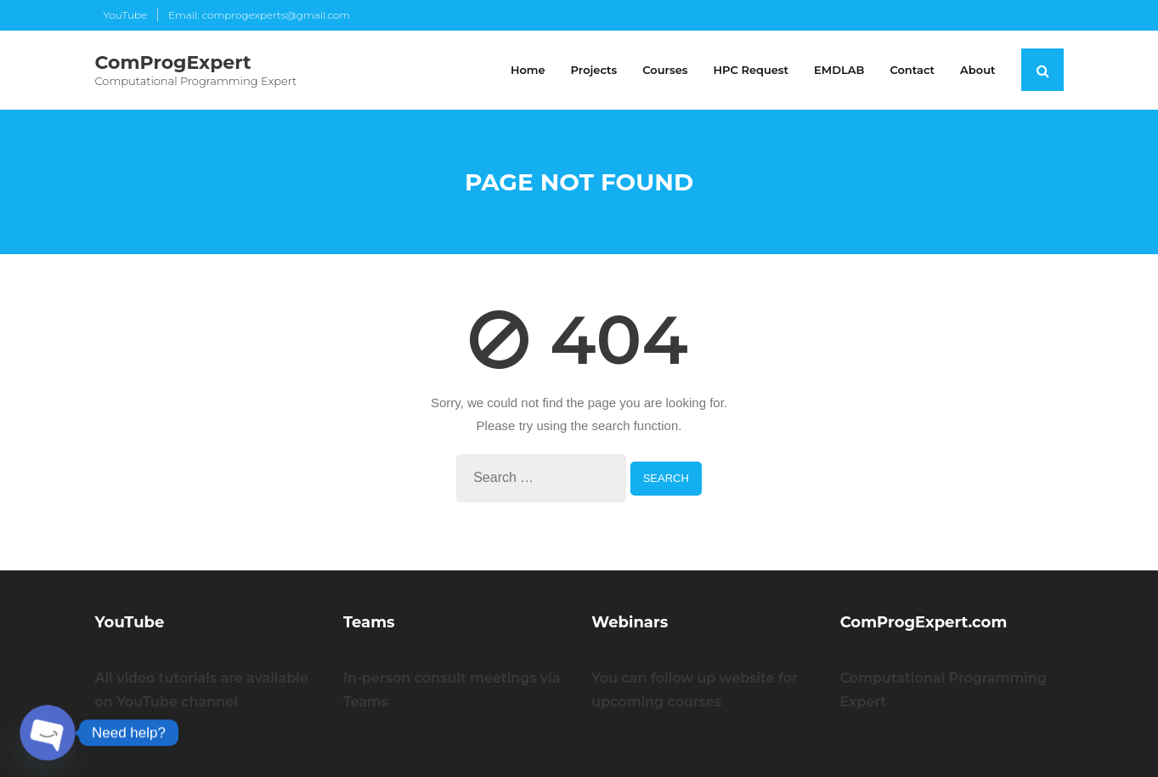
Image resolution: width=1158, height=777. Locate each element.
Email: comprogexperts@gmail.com (259, 15)
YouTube (126, 15)
